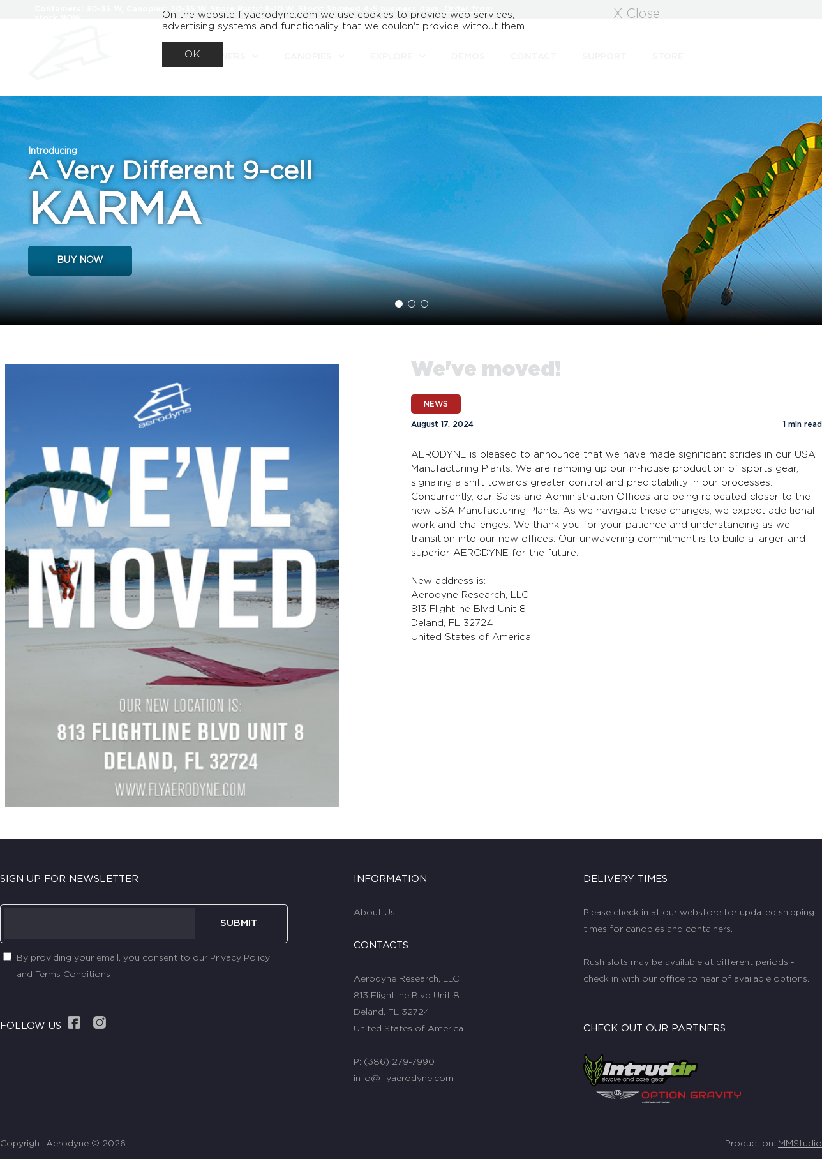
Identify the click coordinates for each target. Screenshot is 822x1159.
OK (192, 54)
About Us (374, 912)
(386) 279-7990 (399, 1062)
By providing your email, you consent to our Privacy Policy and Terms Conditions (143, 966)
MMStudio (800, 1143)
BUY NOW (80, 260)
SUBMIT (239, 923)
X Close (636, 14)
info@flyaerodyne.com (404, 1078)
